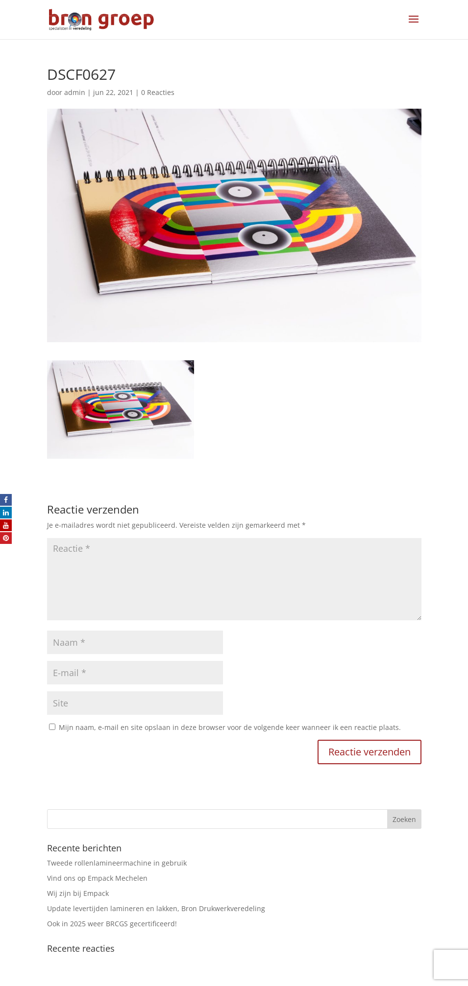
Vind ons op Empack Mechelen (97, 878)
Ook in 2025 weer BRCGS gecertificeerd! (112, 923)
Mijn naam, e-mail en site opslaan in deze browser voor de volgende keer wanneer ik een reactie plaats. (230, 727)
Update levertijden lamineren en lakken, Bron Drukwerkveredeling (156, 908)
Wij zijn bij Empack (78, 893)
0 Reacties (157, 92)
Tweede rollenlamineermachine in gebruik (117, 863)
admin (74, 92)
